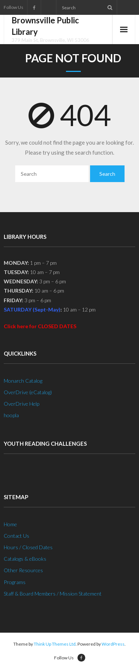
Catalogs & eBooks (25, 559)
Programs (15, 582)
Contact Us (16, 536)
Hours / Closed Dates (28, 547)
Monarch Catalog (23, 381)
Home (10, 524)
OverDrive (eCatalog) (28, 392)
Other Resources (23, 570)
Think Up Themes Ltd (55, 644)
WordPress (113, 644)
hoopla (11, 415)
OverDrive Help (21, 404)
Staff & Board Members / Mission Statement (53, 593)
